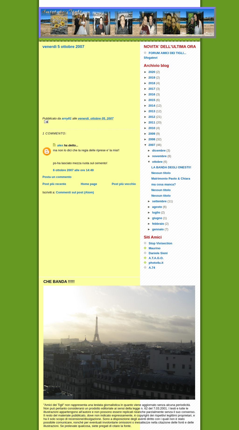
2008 (152, 139)
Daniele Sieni (158, 253)
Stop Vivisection (160, 243)
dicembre (159, 150)
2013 (152, 111)
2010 (152, 128)
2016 (152, 94)
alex (60, 145)
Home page (89, 184)
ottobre (157, 161)
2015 (152, 100)
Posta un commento (56, 177)
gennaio (158, 229)
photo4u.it (156, 262)
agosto (157, 207)
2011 (152, 122)
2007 (152, 145)
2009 (152, 133)
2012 (152, 117)
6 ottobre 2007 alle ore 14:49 (73, 170)
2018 (152, 83)
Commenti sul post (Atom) (75, 192)
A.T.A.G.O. (156, 258)
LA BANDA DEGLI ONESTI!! (171, 167)
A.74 (152, 267)
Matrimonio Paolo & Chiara (170, 178)
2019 (152, 77)
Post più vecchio (124, 184)
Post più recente (54, 184)
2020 (152, 72)
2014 (152, 105)
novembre (160, 156)
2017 (152, 88)
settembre (160, 201)
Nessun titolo (160, 173)
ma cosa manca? (163, 184)
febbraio (158, 223)
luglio (156, 212)
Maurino (155, 248)
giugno (157, 218)
